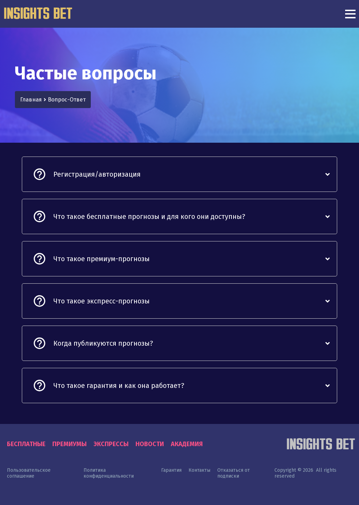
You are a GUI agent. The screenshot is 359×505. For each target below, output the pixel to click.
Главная (31, 99)
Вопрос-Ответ (67, 99)
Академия (187, 444)
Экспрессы (111, 444)
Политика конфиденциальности (109, 473)
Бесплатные (26, 444)
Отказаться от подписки (233, 473)
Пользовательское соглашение (29, 473)
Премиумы (69, 444)
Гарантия (171, 470)
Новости (149, 444)
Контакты (199, 470)
